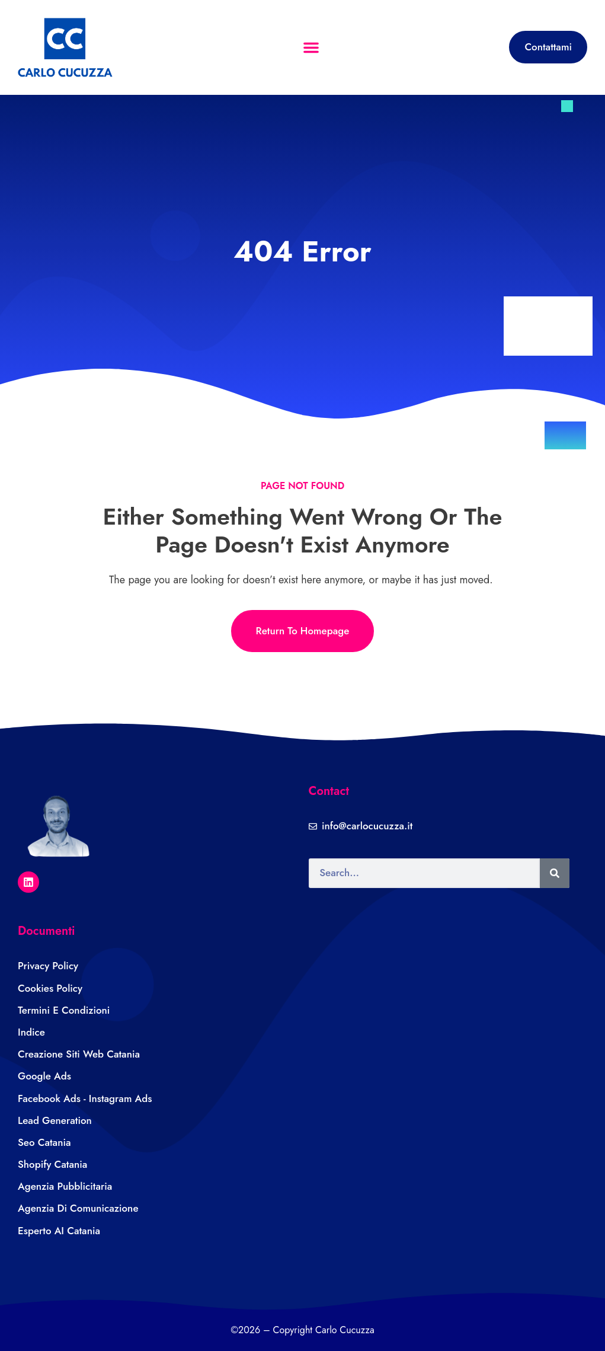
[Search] (554, 873)
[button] (311, 47)
